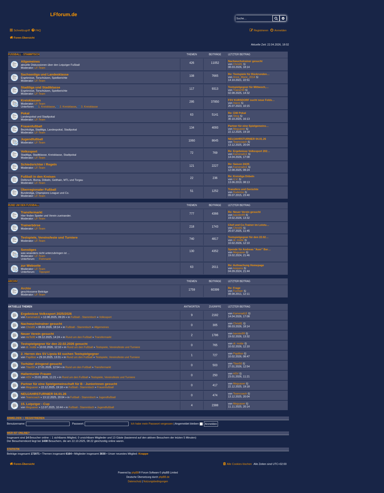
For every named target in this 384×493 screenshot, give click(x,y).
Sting (236, 115)
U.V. (235, 179)
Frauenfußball (31, 126)
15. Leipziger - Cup (35, 404)
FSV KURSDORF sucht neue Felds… (251, 100)
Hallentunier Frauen (36, 374)
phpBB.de (164, 477)
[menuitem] (36, 30)
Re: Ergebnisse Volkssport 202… (249, 151)
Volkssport (29, 151)
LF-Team (40, 67)
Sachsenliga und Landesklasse (45, 74)
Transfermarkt (31, 212)
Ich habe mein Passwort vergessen (152, 423)
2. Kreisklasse (66, 106)
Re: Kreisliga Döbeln (241, 176)
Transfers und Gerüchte (243, 189)
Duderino (238, 192)
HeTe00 (30, 337)
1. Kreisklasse (45, 106)
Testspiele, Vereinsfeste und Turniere (49, 237)
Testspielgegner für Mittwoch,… (248, 87)
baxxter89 (239, 214)
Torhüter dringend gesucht (41, 364)
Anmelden (14, 417)
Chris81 (237, 64)
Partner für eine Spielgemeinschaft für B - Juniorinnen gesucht (69, 384)
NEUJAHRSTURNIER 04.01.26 (247, 138)
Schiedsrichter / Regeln (39, 164)
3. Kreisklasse (88, 106)
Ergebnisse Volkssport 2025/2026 (46, 314)
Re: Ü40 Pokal (237, 112)
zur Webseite (31, 265)
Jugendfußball (32, 139)
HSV (29, 377)
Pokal (25, 113)
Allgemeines (30, 61)
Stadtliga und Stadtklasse (40, 87)
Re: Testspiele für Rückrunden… (249, 74)
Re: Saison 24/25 (238, 164)
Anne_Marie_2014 (244, 77)
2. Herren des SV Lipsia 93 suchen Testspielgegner (60, 354)
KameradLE (240, 154)
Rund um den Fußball (23, 205)
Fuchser (238, 290)
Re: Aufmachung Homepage (246, 265)
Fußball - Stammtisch (23, 54)
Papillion (31, 357)
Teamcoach (240, 141)
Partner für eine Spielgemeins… (248, 125)
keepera (238, 268)
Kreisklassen (31, 100)
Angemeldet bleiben (189, 423)
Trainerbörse (30, 225)
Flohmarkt (43, 258)
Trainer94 (239, 89)
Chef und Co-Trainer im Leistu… (248, 224)
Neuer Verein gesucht (37, 334)
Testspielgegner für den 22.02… (248, 237)
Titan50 (30, 367)
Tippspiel (42, 271)
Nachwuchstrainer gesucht (245, 61)
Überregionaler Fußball (38, 189)
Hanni (236, 102)
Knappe (143, 453)
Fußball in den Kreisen (38, 176)
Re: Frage (234, 287)
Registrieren (35, 417)
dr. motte (238, 240)
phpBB (135, 472)
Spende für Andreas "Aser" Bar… (249, 249)
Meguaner (239, 128)
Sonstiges (28, 250)
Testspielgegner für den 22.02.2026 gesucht (54, 344)
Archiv (12, 281)
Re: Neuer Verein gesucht (244, 211)
